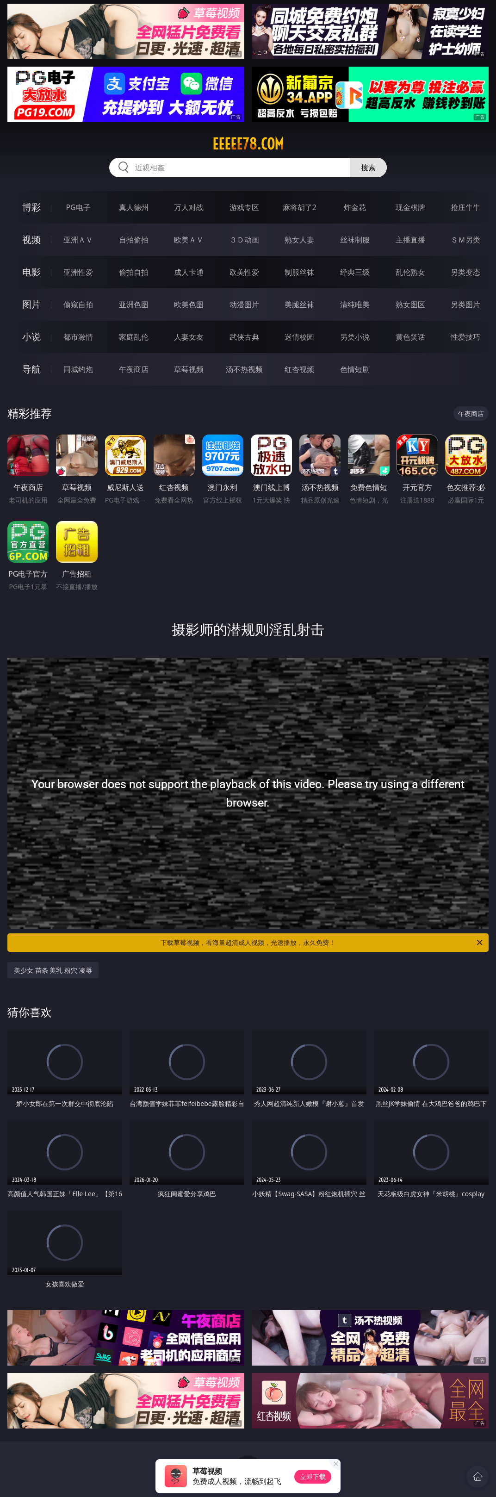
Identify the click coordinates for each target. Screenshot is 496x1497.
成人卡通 (189, 272)
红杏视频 (299, 369)
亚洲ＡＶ (78, 240)
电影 (31, 272)
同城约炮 (78, 369)
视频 (31, 239)
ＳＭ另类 (465, 240)
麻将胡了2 (299, 207)
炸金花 (355, 207)
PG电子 (78, 207)
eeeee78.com (248, 144)
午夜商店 (134, 369)
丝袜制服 (355, 240)
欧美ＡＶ (189, 240)
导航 (31, 369)
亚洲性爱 (78, 272)
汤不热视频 (244, 369)
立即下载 (313, 1476)
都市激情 (78, 337)
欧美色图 (189, 304)
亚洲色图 (134, 304)
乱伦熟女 (410, 272)
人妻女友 (189, 337)
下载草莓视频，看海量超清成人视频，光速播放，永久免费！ (322, 942)
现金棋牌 (410, 207)
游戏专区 (244, 207)
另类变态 (465, 272)
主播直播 (410, 240)
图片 (31, 304)
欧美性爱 (244, 272)
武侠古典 (244, 337)
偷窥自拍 (78, 304)
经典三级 (355, 272)
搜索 (368, 167)
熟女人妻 (299, 240)
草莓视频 (189, 369)
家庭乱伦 (134, 337)
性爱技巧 (465, 337)
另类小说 (355, 337)
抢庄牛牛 (465, 207)
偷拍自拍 (134, 272)
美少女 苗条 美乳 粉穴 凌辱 (53, 970)
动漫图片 (244, 304)
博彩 (31, 207)
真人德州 (134, 207)
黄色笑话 (410, 337)
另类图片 (465, 304)
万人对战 (189, 207)
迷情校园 (299, 337)
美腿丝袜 (299, 304)
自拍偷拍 (134, 240)
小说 (31, 336)
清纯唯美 (355, 304)
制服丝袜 (299, 272)
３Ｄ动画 (244, 240)
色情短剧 (355, 369)
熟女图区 (410, 304)
